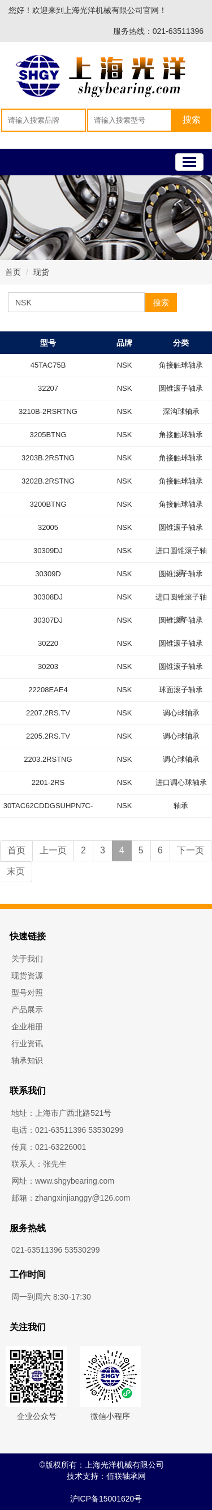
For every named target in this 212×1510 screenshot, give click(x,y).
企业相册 (27, 1026)
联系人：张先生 (39, 1163)
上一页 (53, 850)
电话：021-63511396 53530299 (67, 1129)
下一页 (190, 850)
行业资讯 (27, 1043)
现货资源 (27, 975)
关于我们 (27, 958)
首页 (13, 272)
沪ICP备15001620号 (106, 1498)
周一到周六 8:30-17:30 (51, 1296)
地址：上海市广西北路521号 (61, 1113)
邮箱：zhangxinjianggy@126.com (70, 1197)
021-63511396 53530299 (55, 1249)
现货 (41, 272)
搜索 (161, 302)
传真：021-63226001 (48, 1146)
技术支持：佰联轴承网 (106, 1476)
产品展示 (27, 1009)
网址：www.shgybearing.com (62, 1180)
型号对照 (27, 992)
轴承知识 (27, 1060)
